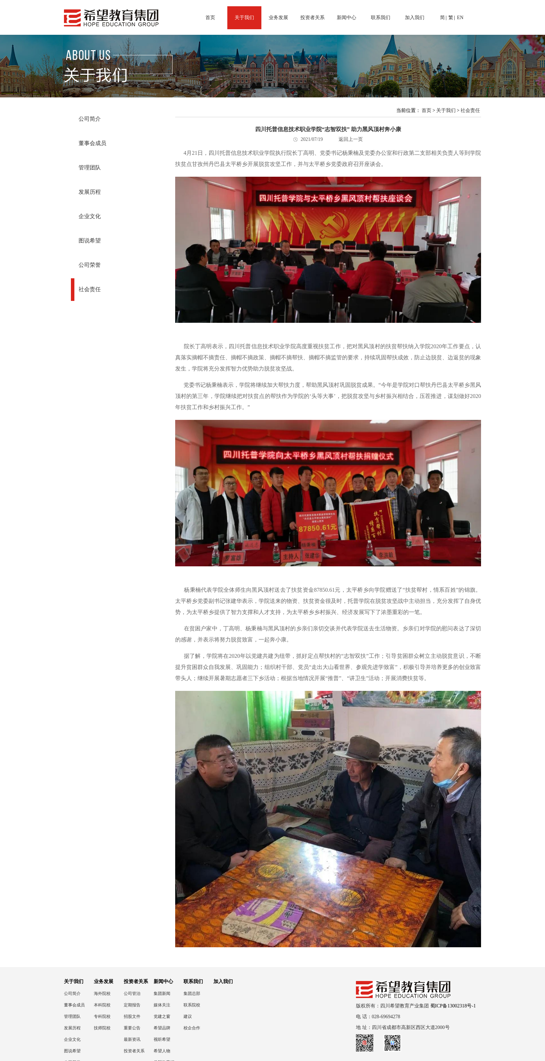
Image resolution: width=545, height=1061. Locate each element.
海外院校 (102, 993)
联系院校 (192, 1005)
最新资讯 (132, 1039)
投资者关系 (312, 17)
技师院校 (102, 1028)
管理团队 (90, 167)
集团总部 (192, 993)
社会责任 (90, 289)
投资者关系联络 (134, 1051)
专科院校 (102, 1016)
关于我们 (244, 17)
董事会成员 (92, 143)
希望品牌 (162, 1028)
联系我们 (380, 17)
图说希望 (90, 241)
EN (460, 17)
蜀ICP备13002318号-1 (453, 1005)
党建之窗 (162, 1016)
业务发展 (278, 17)
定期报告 (132, 1005)
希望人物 (162, 1050)
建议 (188, 1016)
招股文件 (132, 1016)
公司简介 (90, 119)
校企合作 (192, 1028)
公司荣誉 (90, 265)
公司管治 (132, 993)
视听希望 (162, 1039)
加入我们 (414, 17)
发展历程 (90, 192)
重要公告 (132, 1028)
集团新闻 (162, 993)
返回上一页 (351, 139)
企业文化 (90, 216)
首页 (210, 17)
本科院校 (102, 1005)
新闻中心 (346, 17)
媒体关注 (162, 1005)
